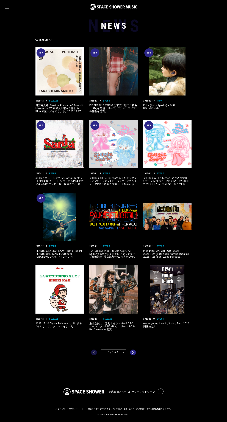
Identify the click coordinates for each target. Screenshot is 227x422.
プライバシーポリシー (66, 409)
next (133, 352)
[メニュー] (7, 7)
